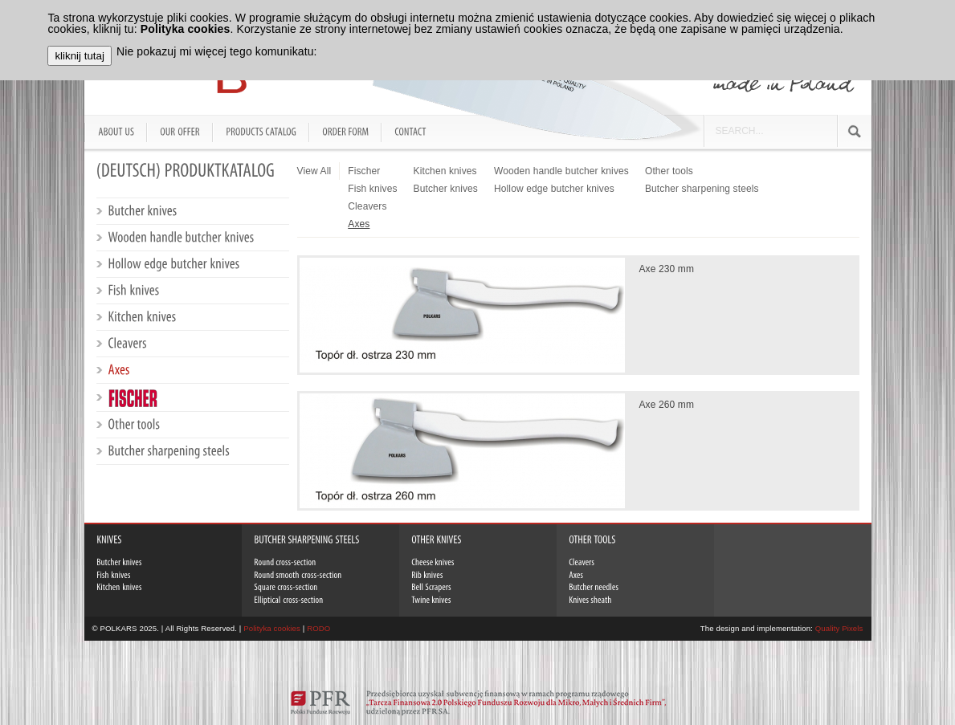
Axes (358, 224)
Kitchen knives (445, 171)
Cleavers (367, 206)
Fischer (364, 171)
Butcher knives (446, 188)
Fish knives (372, 188)
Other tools (669, 171)
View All (314, 171)
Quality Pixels (839, 628)
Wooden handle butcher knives (561, 171)
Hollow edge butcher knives (554, 188)
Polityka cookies (271, 628)
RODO (318, 628)
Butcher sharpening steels (702, 188)
